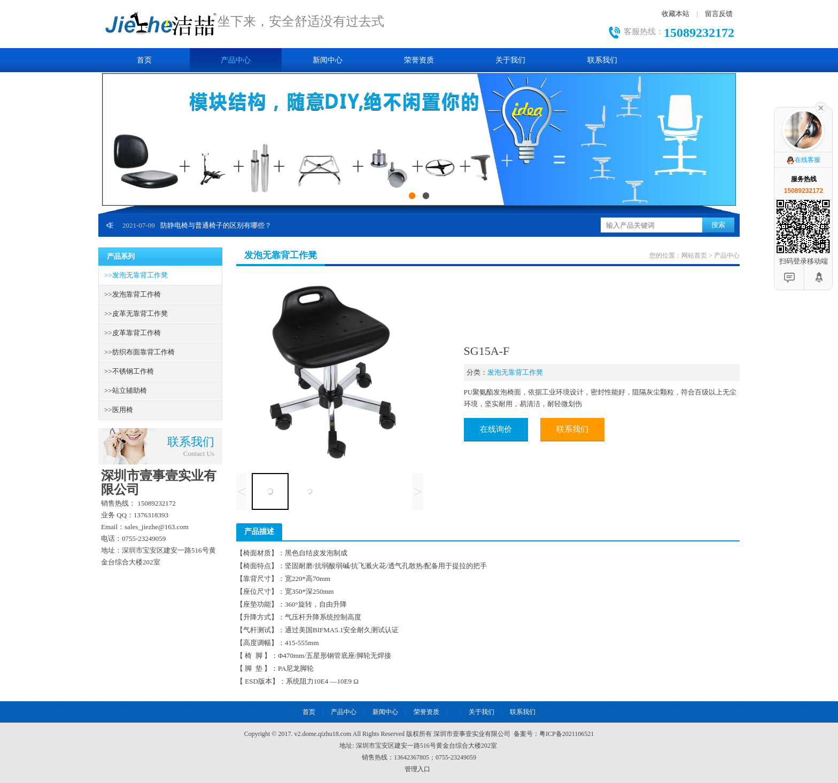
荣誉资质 (419, 60)
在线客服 (803, 160)
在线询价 (496, 429)
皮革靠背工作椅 (132, 333)
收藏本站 (675, 14)
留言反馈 (719, 14)
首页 (144, 60)
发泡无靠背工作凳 (136, 275)
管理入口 (417, 769)
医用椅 (118, 410)
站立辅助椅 (125, 390)
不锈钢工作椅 (129, 371)
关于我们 (510, 60)
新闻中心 (328, 60)
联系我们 (602, 60)
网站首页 (694, 255)
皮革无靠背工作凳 (136, 313)
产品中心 (236, 60)
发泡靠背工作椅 (132, 294)
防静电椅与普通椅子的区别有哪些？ (196, 225)
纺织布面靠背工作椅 (139, 352)
